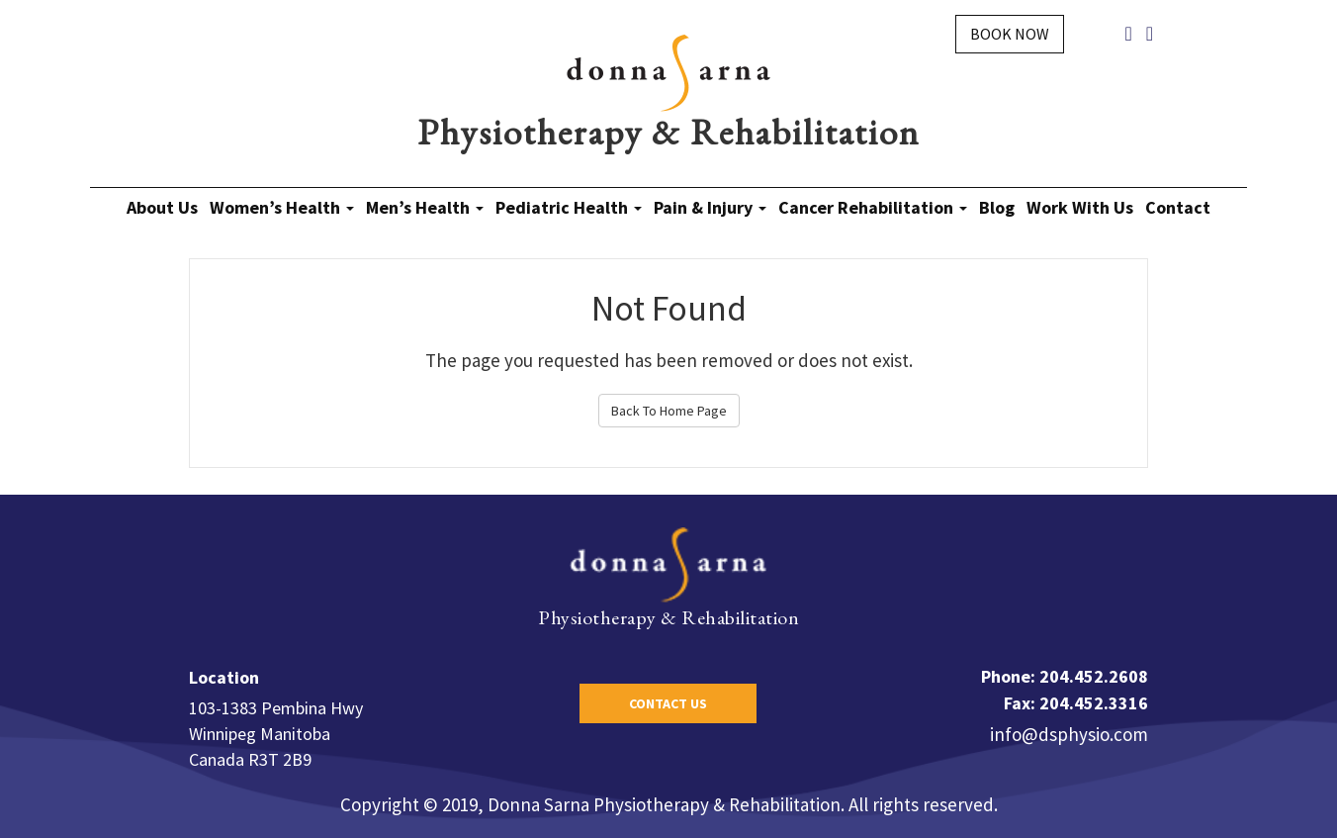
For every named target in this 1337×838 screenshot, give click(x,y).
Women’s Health (282, 207)
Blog (997, 207)
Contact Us (668, 703)
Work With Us (1079, 207)
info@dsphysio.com (1069, 734)
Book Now (1009, 34)
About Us (162, 207)
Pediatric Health (568, 207)
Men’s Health (425, 207)
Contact (1177, 207)
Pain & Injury (710, 207)
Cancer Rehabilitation (872, 207)
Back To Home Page (669, 410)
